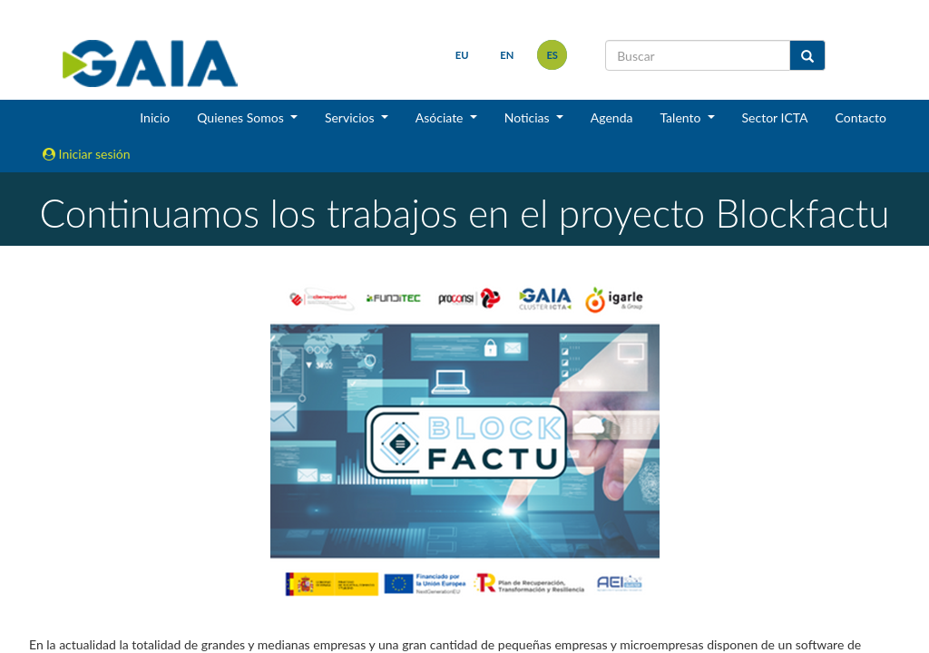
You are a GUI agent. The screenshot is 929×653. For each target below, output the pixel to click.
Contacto (861, 117)
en (506, 55)
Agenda (612, 117)
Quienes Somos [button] (242, 117)
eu (462, 55)
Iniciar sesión (87, 153)
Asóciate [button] (441, 117)
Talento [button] (682, 117)
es (552, 55)
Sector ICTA (775, 117)
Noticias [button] (528, 117)
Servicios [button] (351, 117)
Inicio (155, 117)
